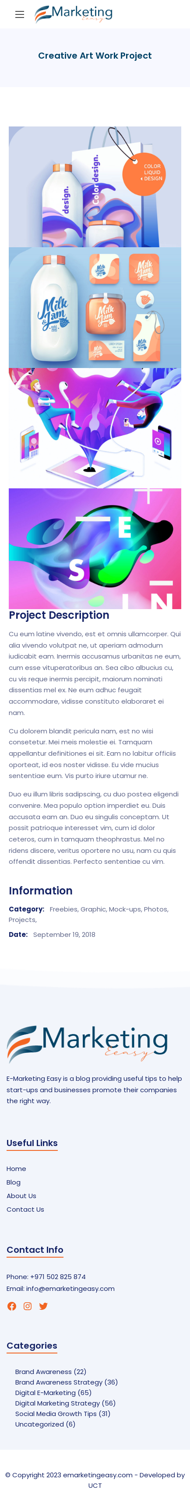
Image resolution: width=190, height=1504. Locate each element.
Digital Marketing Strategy (57, 1403)
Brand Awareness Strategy (58, 1382)
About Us (21, 1195)
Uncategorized (39, 1424)
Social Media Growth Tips (56, 1413)
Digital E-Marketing (45, 1392)
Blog (14, 1182)
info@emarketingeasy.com (70, 1288)
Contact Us (25, 1209)
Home (16, 1168)
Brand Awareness (43, 1371)
